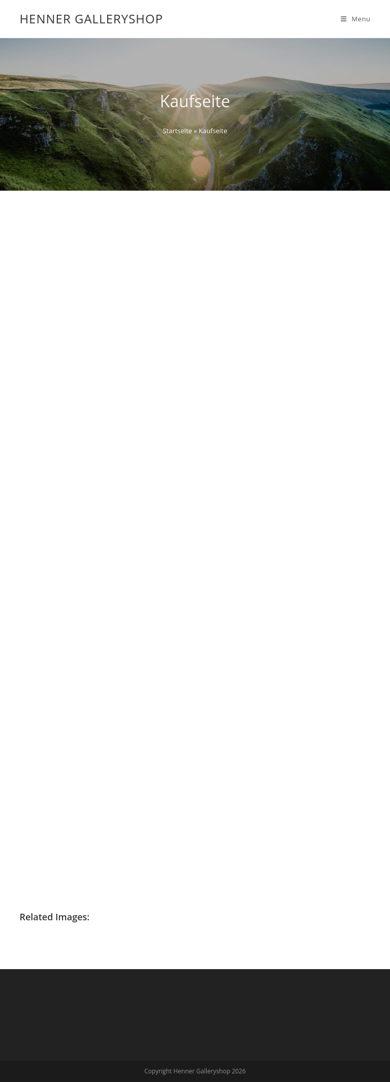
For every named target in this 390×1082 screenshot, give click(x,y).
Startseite (177, 130)
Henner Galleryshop (91, 18)
